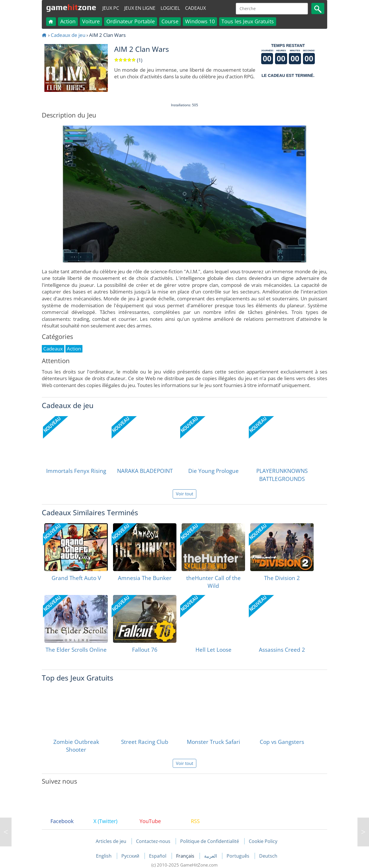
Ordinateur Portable (130, 21)
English (104, 856)
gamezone (71, 7)
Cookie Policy (263, 841)
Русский (130, 856)
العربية (211, 856)
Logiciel (170, 8)
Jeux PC (110, 8)
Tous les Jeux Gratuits (247, 21)
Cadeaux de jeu (68, 35)
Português (239, 856)
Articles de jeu (111, 841)
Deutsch (268, 856)
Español (158, 856)
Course (169, 21)
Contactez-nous (153, 841)
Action (68, 21)
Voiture (91, 21)
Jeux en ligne (139, 8)
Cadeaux (195, 8)
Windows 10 (200, 21)
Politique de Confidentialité (209, 841)
